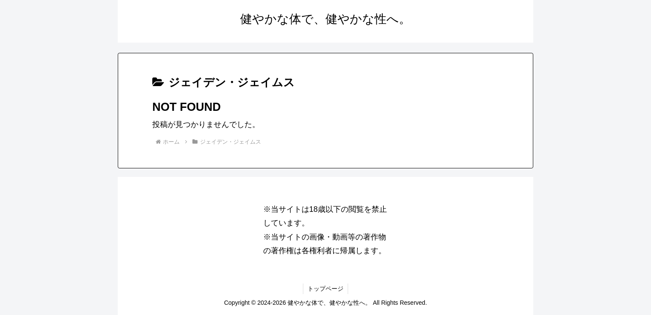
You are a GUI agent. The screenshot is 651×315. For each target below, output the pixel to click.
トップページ (325, 288)
